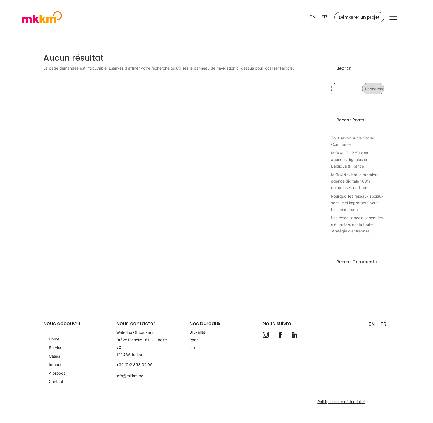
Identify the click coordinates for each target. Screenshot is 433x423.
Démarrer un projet (359, 17)
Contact (56, 381)
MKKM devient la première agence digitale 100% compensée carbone (355, 181)
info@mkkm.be (129, 375)
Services (56, 347)
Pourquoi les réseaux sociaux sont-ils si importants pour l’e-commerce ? (357, 203)
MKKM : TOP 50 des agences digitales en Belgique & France (349, 159)
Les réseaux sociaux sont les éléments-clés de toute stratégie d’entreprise (357, 224)
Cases (54, 356)
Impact (55, 364)
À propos (57, 373)
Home (54, 339)
